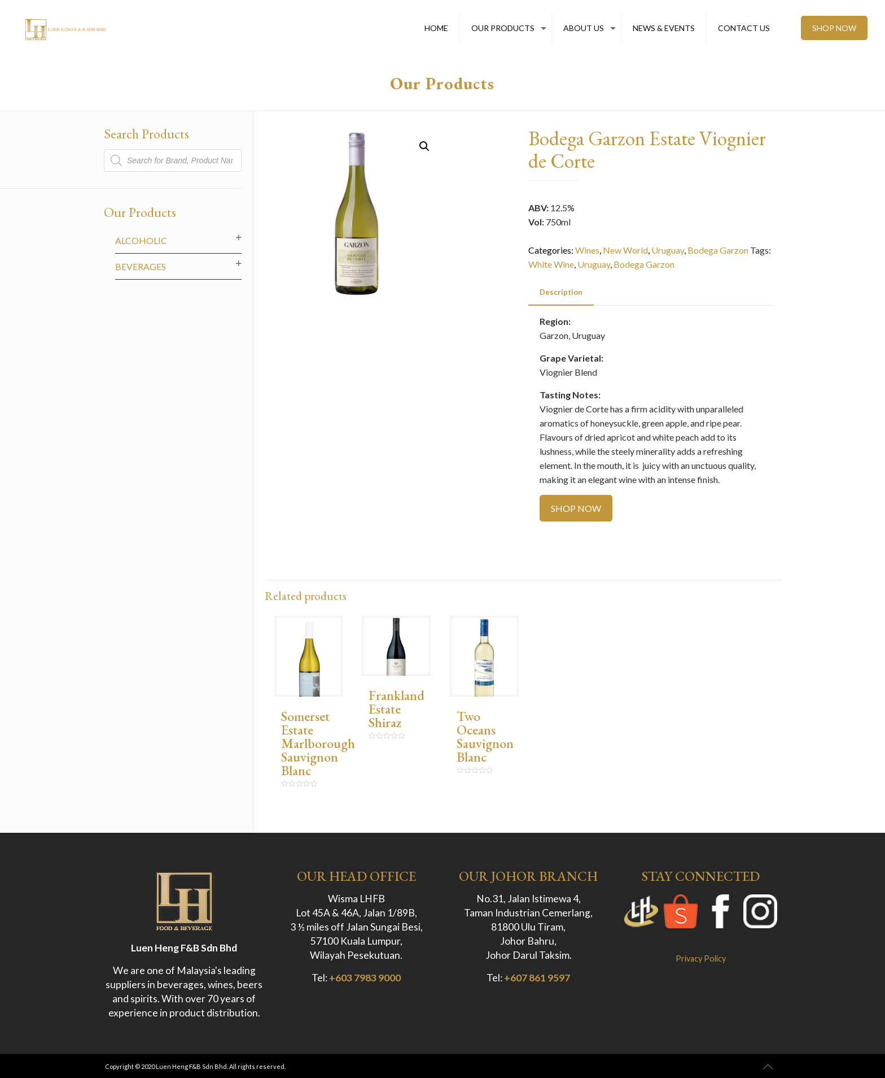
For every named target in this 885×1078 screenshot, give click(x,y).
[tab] (561, 292)
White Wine (551, 264)
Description (561, 292)
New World (625, 250)
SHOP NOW (834, 28)
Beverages (140, 266)
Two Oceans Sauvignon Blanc (485, 736)
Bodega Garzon (717, 250)
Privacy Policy (701, 958)
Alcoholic (141, 240)
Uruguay (667, 250)
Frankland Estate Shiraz (396, 708)
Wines (587, 250)
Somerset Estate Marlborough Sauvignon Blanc (318, 743)
